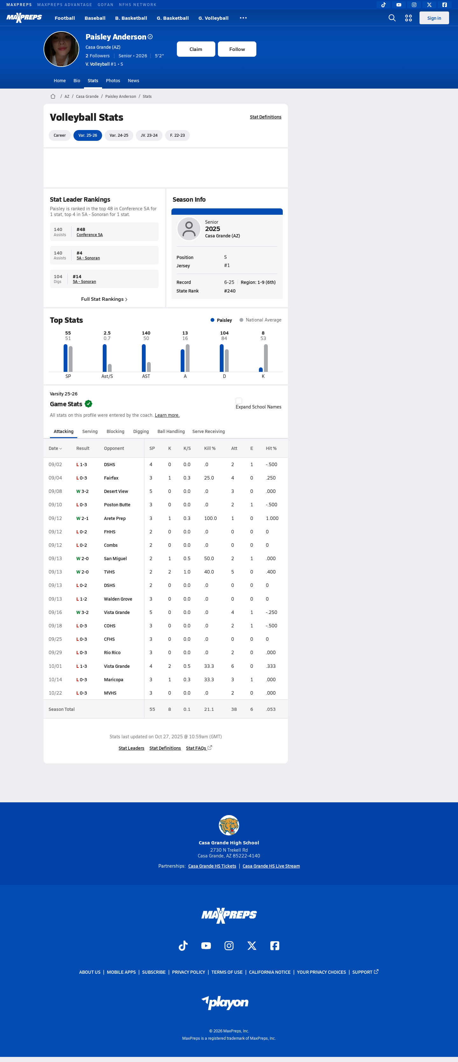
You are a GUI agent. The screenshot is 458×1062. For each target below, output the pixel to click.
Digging (141, 431)
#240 (230, 290)
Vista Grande (116, 612)
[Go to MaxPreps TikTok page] (183, 946)
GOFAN (106, 4)
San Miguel (115, 558)
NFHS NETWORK (138, 4)
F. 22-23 (177, 135)
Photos (113, 80)
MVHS (110, 693)
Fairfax (111, 477)
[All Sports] (243, 18)
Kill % (210, 448)
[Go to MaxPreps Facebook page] (275, 946)
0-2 (83, 531)
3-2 (85, 491)
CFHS (109, 639)
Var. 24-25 (119, 135)
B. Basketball (131, 17)
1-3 (83, 464)
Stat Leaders (131, 748)
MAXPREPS (19, 4)
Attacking (63, 431)
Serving (90, 431)
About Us (90, 972)
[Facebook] (445, 4)
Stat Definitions (265, 116)
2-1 (85, 518)
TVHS (109, 571)
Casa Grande (87, 96)
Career (60, 135)
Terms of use (227, 972)
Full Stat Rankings (104, 298)
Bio (76, 80)
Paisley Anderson (119, 36)
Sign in (434, 18)
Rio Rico (112, 652)
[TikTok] (384, 4)
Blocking (115, 431)
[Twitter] (429, 4)
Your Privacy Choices (321, 972)
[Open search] (392, 18)
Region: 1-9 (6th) (258, 281)
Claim (196, 49)
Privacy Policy (188, 972)
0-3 (83, 477)
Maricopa (113, 679)
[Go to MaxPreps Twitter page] (252, 946)
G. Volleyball (213, 17)
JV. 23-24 (149, 135)
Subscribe (154, 972)
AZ (67, 96)
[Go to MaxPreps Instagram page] (229, 946)
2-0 (85, 558)
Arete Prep (114, 518)
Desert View (116, 491)
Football (65, 17)
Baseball (95, 17)
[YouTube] (399, 4)
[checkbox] (239, 401)
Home (60, 80)
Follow (237, 49)
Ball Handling (171, 431)
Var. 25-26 (88, 135)
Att (234, 448)
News (133, 80)
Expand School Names (258, 404)
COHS (109, 625)
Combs (110, 545)
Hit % (271, 448)
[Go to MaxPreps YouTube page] (206, 946)
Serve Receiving (208, 431)
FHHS (109, 531)
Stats (93, 80)
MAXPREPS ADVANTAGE (65, 4)
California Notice (270, 972)
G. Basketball (173, 17)
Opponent (114, 448)
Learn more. (167, 415)
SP (152, 448)
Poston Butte (117, 504)
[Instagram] (414, 4)
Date (55, 448)
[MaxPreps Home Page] (52, 96)
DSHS (109, 464)
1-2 (83, 599)
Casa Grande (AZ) (103, 47)
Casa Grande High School (229, 830)
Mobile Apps (121, 972)
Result (82, 448)
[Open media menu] (408, 18)
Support (365, 972)
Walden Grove (118, 599)
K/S (187, 448)
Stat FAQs (199, 748)
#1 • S (104, 64)
